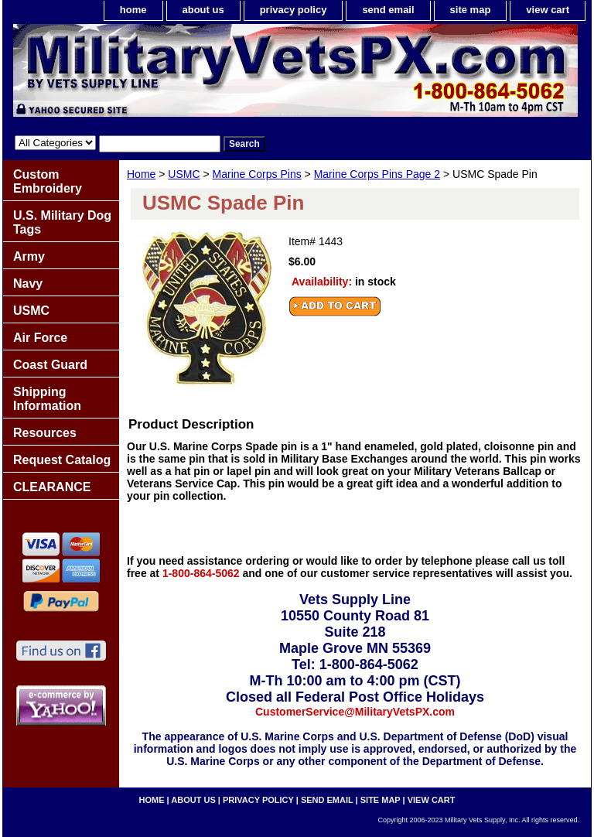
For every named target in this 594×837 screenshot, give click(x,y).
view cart (547, 9)
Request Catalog (62, 459)
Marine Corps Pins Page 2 (377, 174)
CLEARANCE (51, 487)
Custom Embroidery (47, 181)
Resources (45, 432)
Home (141, 174)
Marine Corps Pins (257, 174)
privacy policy (293, 9)
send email (388, 9)
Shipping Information (47, 398)
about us (203, 9)
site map (470, 9)
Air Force (40, 337)
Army (29, 256)
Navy (28, 283)
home (133, 9)
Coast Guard (50, 364)
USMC (184, 174)
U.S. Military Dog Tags (62, 222)
